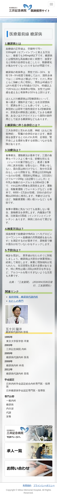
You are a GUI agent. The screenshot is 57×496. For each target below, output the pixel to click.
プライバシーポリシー (44, 485)
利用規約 (27, 485)
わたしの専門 (16, 301)
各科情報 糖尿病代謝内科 (23, 297)
